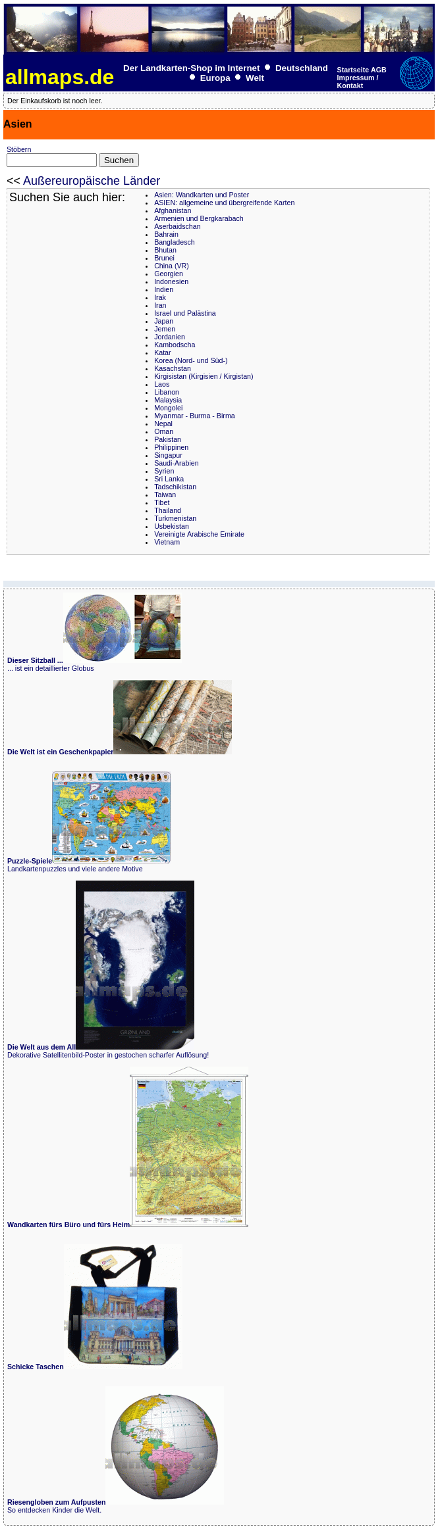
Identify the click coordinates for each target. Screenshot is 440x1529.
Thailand (167, 510)
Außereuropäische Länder (91, 180)
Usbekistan (171, 526)
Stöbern (19, 149)
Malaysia (168, 400)
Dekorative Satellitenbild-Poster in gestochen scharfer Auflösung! (108, 1051)
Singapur (168, 455)
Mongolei (168, 408)
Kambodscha (174, 345)
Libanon (166, 392)
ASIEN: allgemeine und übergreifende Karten (224, 202)
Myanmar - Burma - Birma (194, 416)
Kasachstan (172, 368)
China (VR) (171, 266)
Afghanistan (172, 210)
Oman (163, 431)
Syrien (164, 471)
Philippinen (171, 447)
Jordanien (169, 337)
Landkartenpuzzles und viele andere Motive (89, 865)
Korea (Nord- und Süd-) (190, 360)
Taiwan (165, 494)
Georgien (168, 274)
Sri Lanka (169, 479)
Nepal (163, 423)
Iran (160, 305)
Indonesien (171, 281)
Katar (162, 352)
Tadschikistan (175, 487)
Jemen (164, 329)
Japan (163, 321)
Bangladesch (174, 242)
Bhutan (165, 250)
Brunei (164, 258)
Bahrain (166, 234)
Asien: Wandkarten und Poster (201, 195)
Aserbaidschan (177, 226)
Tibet (161, 502)
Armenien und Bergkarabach (199, 218)
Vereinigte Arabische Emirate (199, 534)
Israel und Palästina (185, 313)
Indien (163, 289)
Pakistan (167, 439)
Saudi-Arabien (176, 463)
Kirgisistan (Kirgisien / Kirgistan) (203, 376)
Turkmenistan (175, 518)
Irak (160, 297)
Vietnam (167, 542)
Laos (161, 384)
